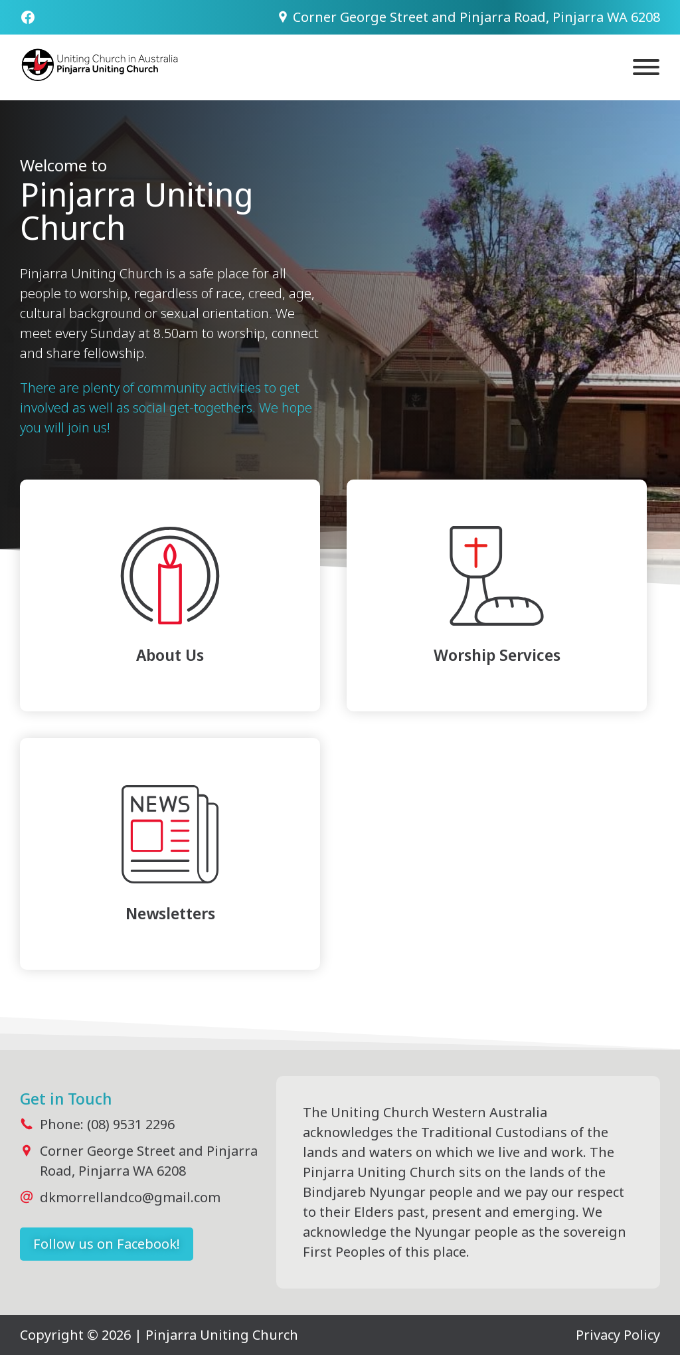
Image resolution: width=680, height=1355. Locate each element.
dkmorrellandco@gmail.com (130, 1197)
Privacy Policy (618, 1335)
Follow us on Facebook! (106, 1244)
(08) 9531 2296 (131, 1124)
